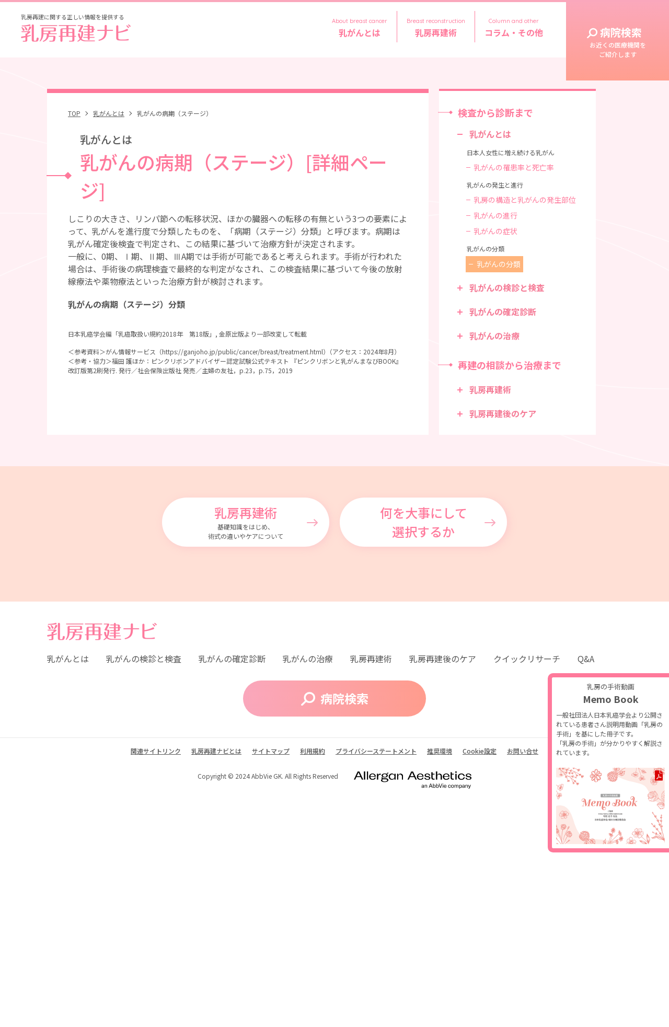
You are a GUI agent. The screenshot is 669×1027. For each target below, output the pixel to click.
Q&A (586, 890)
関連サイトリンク (156, 983)
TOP (74, 113)
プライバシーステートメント (376, 983)
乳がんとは (108, 113)
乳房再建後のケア (502, 413)
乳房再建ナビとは (216, 983)
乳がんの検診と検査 (507, 287)
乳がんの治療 (494, 335)
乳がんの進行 (495, 215)
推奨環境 (439, 983)
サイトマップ (271, 983)
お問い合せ (522, 983)
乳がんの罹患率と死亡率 (514, 167)
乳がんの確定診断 (502, 311)
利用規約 (312, 983)
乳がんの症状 (495, 231)
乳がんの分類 (499, 264)
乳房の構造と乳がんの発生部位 (525, 199)
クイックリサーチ (526, 890)
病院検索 (617, 42)
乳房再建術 (490, 389)
